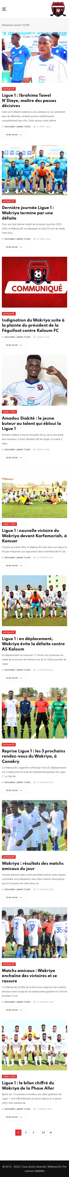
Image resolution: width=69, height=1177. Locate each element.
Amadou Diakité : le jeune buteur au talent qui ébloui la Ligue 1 (31, 423)
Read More (14, 135)
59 (43, 1132)
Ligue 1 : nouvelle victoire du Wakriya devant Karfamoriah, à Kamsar (34, 536)
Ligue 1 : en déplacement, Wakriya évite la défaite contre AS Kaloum (33, 644)
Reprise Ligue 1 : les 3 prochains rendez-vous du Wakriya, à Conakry (33, 756)
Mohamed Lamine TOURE (17, 127)
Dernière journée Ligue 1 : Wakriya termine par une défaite (28, 213)
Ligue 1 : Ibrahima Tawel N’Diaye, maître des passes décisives (29, 100)
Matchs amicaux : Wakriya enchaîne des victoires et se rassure (29, 976)
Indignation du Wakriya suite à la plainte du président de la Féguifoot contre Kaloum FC (33, 325)
